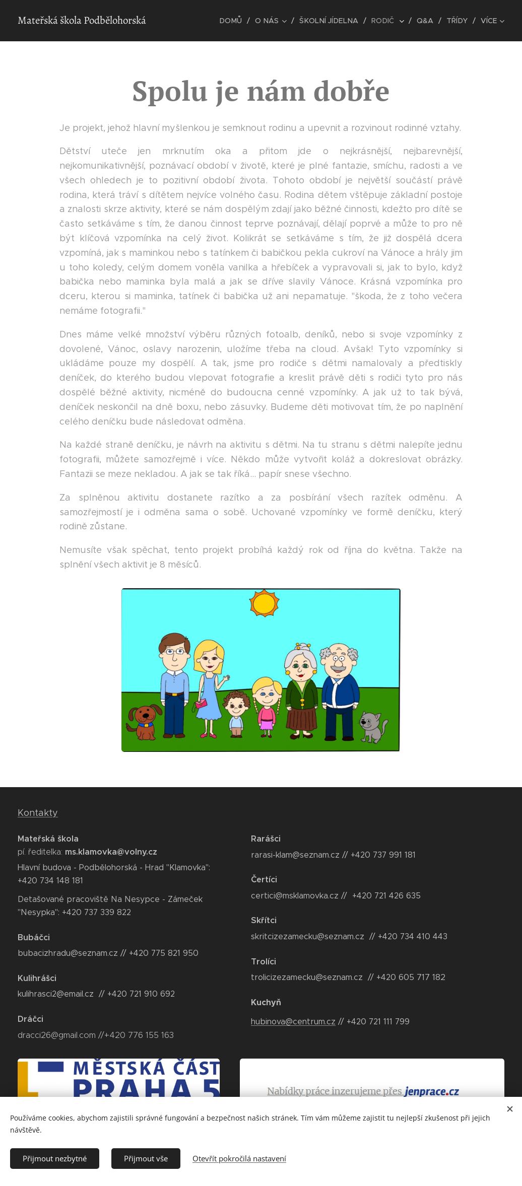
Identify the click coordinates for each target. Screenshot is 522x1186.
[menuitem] (238, 20)
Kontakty (38, 812)
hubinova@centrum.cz (293, 1021)
